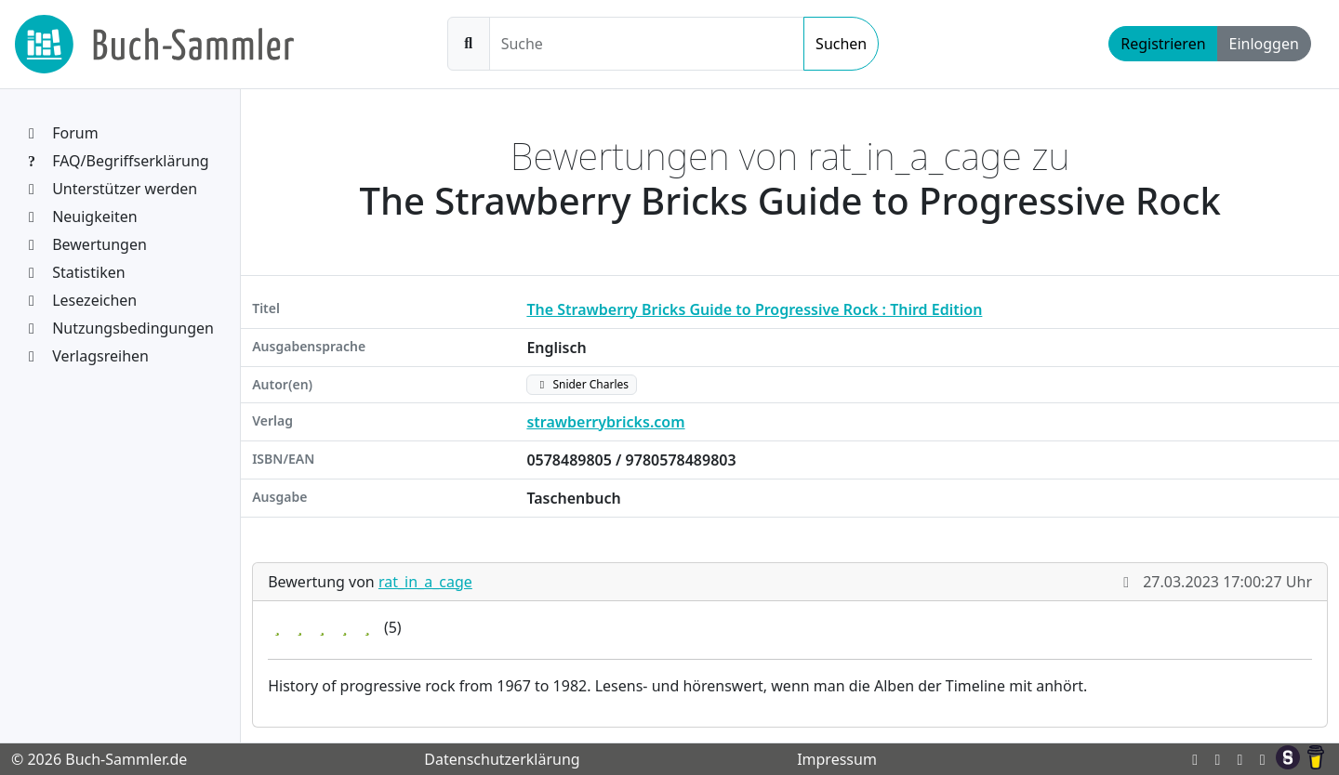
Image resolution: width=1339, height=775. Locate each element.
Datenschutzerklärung (501, 759)
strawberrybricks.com (605, 422)
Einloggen (1264, 43)
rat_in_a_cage (425, 581)
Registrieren (1162, 43)
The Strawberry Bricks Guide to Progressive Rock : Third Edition (754, 309)
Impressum (837, 759)
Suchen (841, 43)
